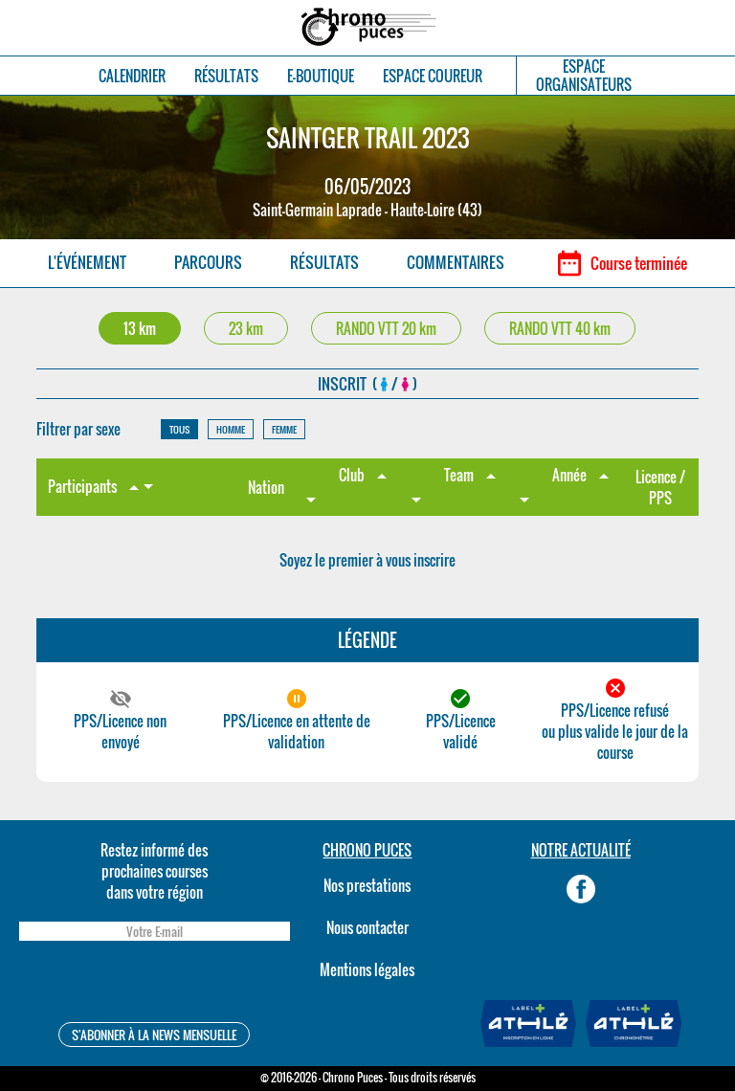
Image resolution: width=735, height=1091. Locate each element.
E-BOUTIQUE (320, 76)
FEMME (284, 429)
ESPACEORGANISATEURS (584, 75)
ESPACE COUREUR (432, 76)
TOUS (179, 429)
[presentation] (154, 984)
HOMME (230, 429)
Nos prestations (367, 885)
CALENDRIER (132, 76)
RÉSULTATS (226, 76)
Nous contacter (367, 927)
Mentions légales (367, 969)
